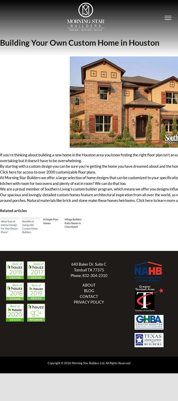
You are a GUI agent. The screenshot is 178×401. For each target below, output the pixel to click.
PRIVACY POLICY (89, 302)
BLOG (89, 290)
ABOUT (89, 285)
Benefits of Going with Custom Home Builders (30, 227)
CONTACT (89, 296)
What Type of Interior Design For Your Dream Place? (9, 227)
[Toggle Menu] (168, 18)
